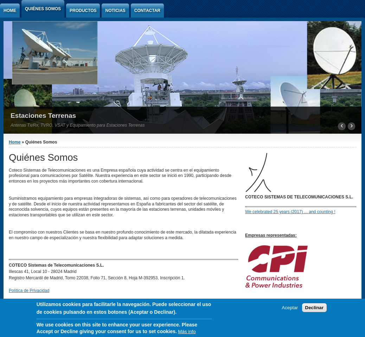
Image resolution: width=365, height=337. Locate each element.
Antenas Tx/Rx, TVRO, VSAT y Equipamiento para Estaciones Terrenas (78, 125)
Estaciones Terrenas (43, 115)
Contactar (147, 10)
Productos (83, 10)
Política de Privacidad (29, 290)
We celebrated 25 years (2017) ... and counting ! (290, 211)
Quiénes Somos (43, 8)
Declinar (314, 308)
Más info (187, 332)
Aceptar (290, 308)
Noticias (115, 10)
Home (10, 10)
